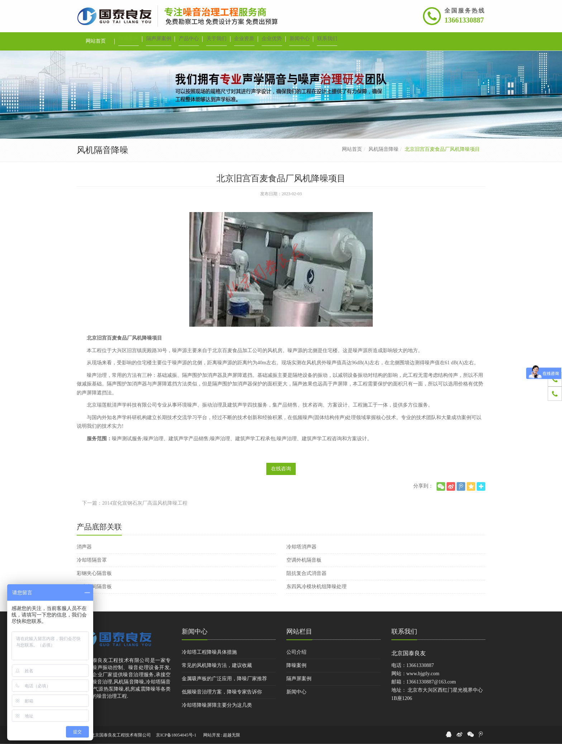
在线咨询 (281, 468)
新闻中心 (195, 631)
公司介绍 (296, 652)
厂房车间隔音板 (94, 586)
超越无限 (231, 735)
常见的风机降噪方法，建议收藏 (217, 665)
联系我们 (404, 631)
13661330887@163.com (431, 682)
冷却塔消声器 (301, 546)
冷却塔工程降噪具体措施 (209, 652)
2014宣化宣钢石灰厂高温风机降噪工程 (144, 503)
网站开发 (211, 735)
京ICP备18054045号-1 (176, 735)
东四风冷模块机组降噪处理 (316, 586)
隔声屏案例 (298, 678)
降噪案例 (296, 665)
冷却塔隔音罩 (92, 560)
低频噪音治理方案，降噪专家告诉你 (222, 692)
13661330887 (464, 20)
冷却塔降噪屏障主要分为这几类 (217, 705)
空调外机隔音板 (304, 560)
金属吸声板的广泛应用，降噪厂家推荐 (224, 678)
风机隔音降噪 (383, 149)
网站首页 (352, 149)
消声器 (84, 546)
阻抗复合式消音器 (306, 573)
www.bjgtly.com (422, 673)
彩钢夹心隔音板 (94, 573)
